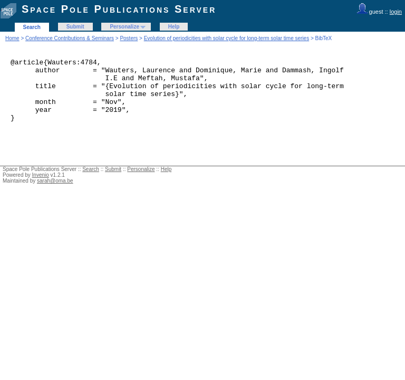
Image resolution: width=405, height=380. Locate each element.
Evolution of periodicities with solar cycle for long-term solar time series (226, 38)
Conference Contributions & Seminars (69, 38)
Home (12, 38)
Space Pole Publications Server (119, 9)
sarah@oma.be (55, 193)
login (396, 11)
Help (174, 27)
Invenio (40, 188)
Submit (75, 27)
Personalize (124, 27)
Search (32, 27)
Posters (129, 38)
